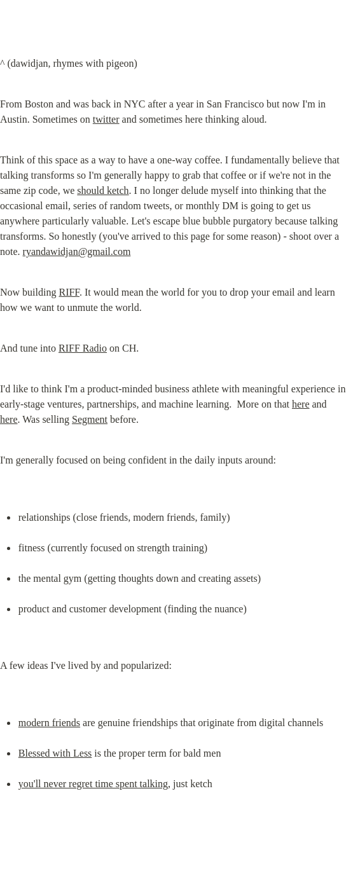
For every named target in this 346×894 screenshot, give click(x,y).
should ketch (102, 190)
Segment (89, 419)
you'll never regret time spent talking (93, 783)
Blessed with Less (55, 753)
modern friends (49, 722)
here (301, 404)
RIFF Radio (83, 348)
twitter (106, 119)
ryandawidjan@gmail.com (77, 251)
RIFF (69, 292)
